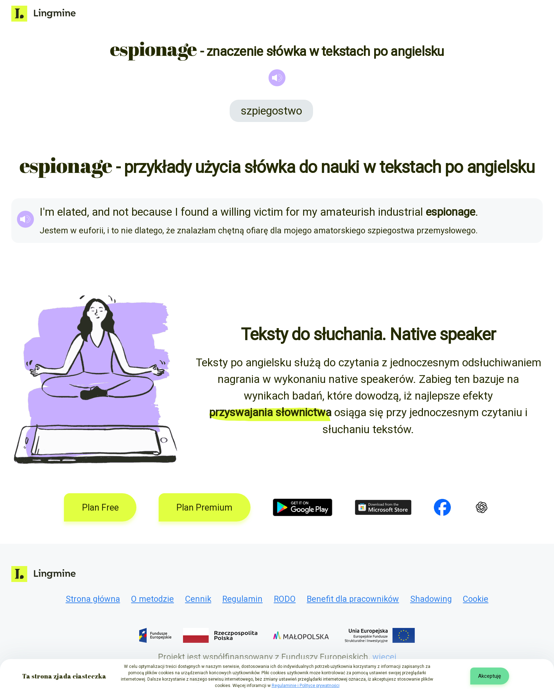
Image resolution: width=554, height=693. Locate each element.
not (121, 212)
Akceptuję (489, 676)
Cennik (198, 599)
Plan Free (100, 507)
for (293, 212)
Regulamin (242, 599)
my (309, 212)
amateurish (347, 212)
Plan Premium (204, 507)
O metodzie (152, 599)
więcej (384, 657)
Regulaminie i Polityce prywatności (306, 685)
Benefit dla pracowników (353, 599)
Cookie (475, 599)
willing (235, 212)
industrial (400, 212)
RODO (285, 599)
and (101, 212)
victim (268, 212)
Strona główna (93, 599)
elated (72, 212)
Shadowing (431, 599)
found (195, 212)
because (151, 212)
